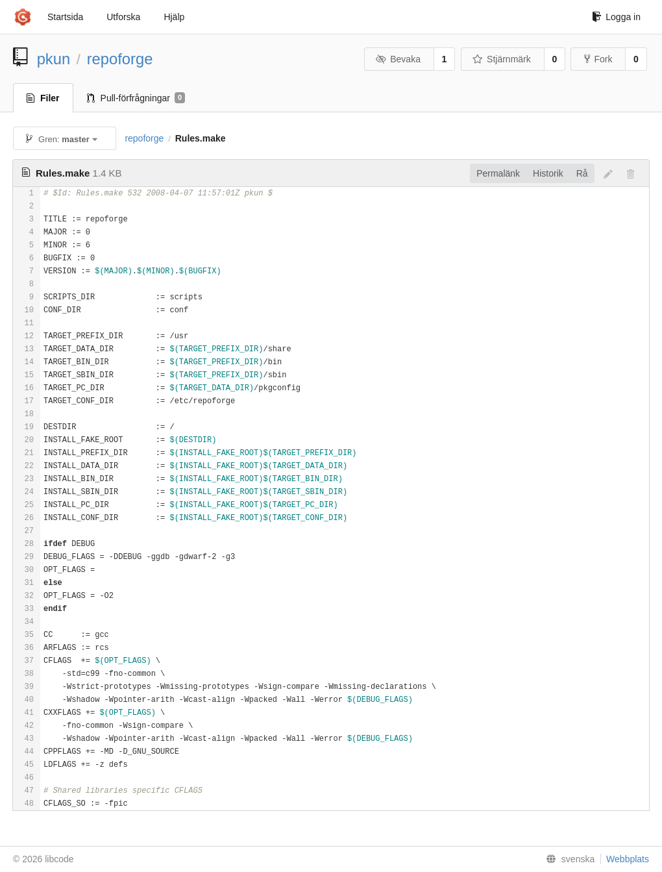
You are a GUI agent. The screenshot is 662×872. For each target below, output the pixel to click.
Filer (43, 98)
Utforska (123, 17)
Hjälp (174, 17)
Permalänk (498, 173)
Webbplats (627, 859)
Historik (548, 173)
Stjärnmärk (501, 59)
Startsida (65, 17)
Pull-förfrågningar (136, 98)
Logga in (616, 17)
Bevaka (398, 59)
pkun (54, 59)
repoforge (120, 59)
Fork (598, 59)
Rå (582, 173)
